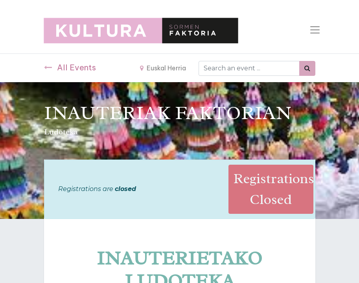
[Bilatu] (307, 68)
